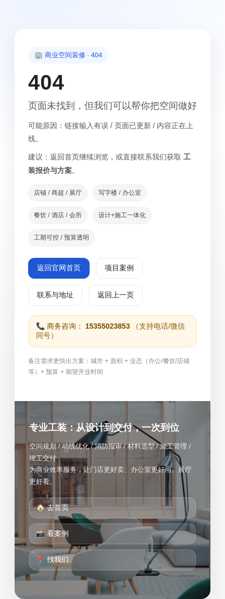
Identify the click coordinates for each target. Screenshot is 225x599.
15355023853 (107, 326)
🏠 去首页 (52, 507)
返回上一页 (115, 295)
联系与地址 (55, 295)
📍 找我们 (52, 559)
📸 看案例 (52, 533)
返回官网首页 (59, 268)
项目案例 (119, 268)
